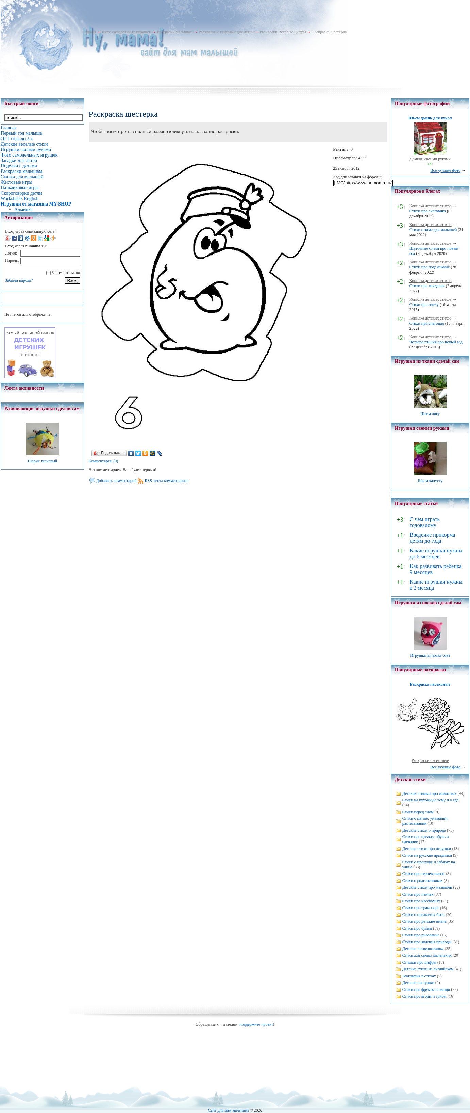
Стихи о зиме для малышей (433, 229)
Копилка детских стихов (430, 205)
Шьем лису (430, 413)
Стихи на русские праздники (427, 855)
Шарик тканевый (42, 461)
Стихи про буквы (417, 928)
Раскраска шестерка (329, 32)
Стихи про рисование (420, 935)
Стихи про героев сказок (423, 873)
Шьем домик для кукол (430, 118)
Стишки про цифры (419, 962)
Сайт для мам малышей (228, 1110)
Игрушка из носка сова (430, 655)
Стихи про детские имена (424, 921)
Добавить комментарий (116, 480)
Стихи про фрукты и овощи (426, 989)
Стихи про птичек (418, 894)
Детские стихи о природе (424, 830)
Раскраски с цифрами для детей (226, 32)
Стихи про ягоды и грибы (424, 996)
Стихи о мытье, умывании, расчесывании (425, 821)
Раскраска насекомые (430, 684)
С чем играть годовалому (425, 522)
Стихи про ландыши (427, 285)
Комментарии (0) (103, 461)
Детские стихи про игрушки (426, 848)
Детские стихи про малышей (427, 887)
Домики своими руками (430, 159)
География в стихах (419, 975)
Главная (89, 32)
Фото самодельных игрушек (126, 32)
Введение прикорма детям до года (432, 538)
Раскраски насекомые (430, 760)
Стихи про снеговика (427, 211)
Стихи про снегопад (426, 323)
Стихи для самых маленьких (427, 955)
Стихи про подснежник (429, 267)
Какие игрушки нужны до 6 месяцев (436, 553)
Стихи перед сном (418, 811)
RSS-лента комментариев (167, 480)
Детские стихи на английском (428, 969)
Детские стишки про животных (429, 793)
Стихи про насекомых (421, 901)
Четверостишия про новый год (436, 342)
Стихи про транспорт (420, 907)
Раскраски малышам (174, 32)
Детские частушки (418, 982)
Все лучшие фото (445, 170)
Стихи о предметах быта (423, 914)
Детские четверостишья (423, 948)
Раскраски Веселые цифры (282, 32)
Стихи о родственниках (422, 880)
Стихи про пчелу (424, 304)
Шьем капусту (430, 480)
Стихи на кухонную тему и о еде (430, 800)
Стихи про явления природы (427, 941)
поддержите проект (256, 1024)
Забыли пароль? (19, 280)
